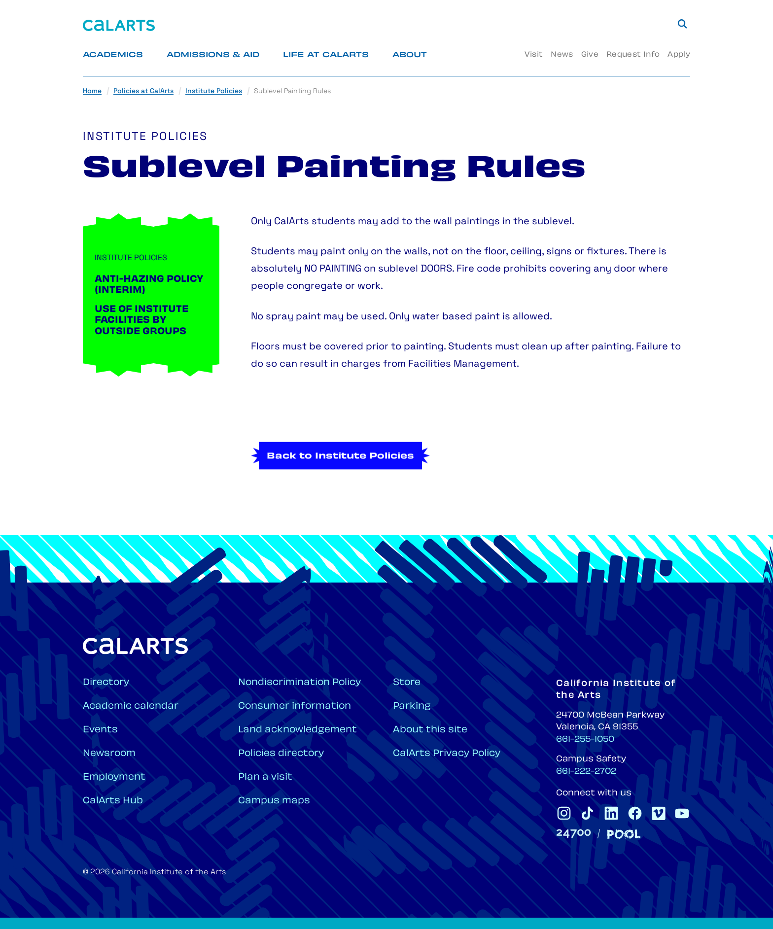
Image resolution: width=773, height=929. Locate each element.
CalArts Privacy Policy (446, 754)
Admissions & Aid (213, 55)
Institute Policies (213, 91)
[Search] (682, 24)
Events (100, 730)
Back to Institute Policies (340, 486)
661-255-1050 (585, 740)
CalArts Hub (113, 801)
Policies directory (281, 754)
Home (92, 91)
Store (407, 683)
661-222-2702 (586, 772)
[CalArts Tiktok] (588, 813)
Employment (114, 777)
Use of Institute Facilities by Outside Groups (141, 321)
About (409, 55)
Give (589, 55)
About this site (430, 730)
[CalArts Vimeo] (659, 813)
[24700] (573, 833)
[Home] (119, 25)
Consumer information (294, 706)
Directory (106, 683)
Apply (679, 55)
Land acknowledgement (297, 730)
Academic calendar (130, 706)
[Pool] (623, 834)
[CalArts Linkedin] (611, 813)
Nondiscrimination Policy (299, 683)
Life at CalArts (326, 55)
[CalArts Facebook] (635, 813)
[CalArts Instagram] (564, 813)
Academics (113, 55)
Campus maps (274, 801)
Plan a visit (265, 777)
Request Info (633, 55)
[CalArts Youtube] (682, 813)
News (562, 55)
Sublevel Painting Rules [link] (292, 91)
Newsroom (109, 754)
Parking (412, 706)
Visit (534, 55)
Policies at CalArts (143, 91)
